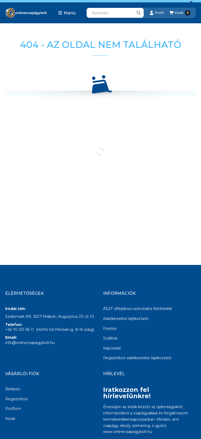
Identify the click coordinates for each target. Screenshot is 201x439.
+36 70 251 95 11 (19, 329)
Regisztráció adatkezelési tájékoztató (137, 357)
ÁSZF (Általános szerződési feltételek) (137, 308)
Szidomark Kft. (18, 316)
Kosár (10, 418)
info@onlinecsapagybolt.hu (30, 342)
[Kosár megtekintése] (180, 13)
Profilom (13, 408)
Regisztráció (16, 399)
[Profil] (156, 13)
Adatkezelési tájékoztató (125, 318)
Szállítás (110, 338)
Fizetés (109, 328)
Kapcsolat (112, 348)
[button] (67, 13)
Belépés (12, 389)
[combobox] (115, 13)
